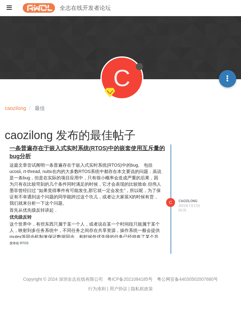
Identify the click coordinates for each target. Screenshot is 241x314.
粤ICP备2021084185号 (130, 279)
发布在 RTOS (18, 243)
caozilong (187, 201)
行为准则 (97, 288)
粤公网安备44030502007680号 (187, 279)
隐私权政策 (142, 288)
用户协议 (118, 288)
